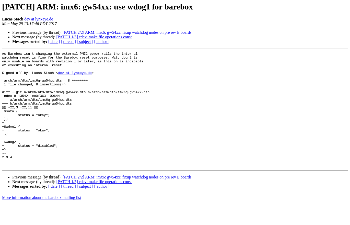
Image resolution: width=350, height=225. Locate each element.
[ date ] (54, 41)
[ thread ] (68, 41)
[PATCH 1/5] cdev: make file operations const (94, 37)
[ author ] (102, 41)
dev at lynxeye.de (38, 19)
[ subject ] (85, 41)
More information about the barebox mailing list (41, 220)
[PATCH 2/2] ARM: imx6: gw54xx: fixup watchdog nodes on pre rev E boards (127, 32)
